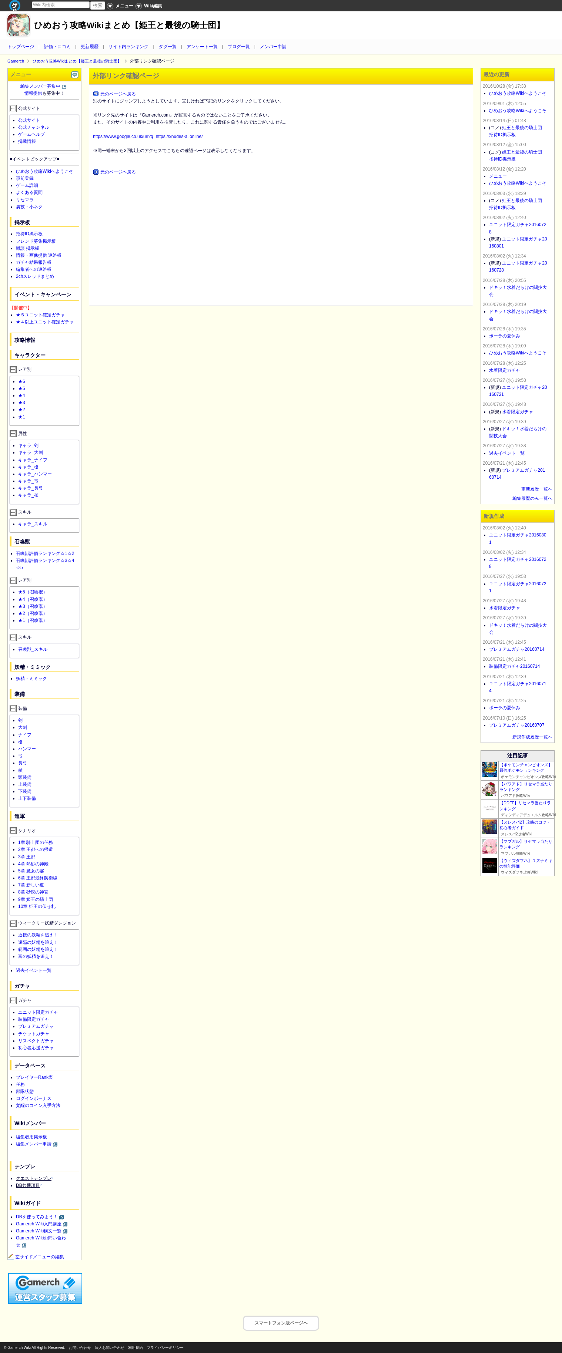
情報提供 (33, 93)
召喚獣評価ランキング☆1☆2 (45, 553)
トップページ (20, 46)
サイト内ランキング (128, 46)
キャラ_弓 (28, 481)
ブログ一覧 (239, 46)
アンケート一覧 (202, 46)
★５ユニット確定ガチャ (40, 314)
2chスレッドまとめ (35, 276)
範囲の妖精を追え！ (38, 949)
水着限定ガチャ (504, 370)
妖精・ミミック (31, 678)
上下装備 (27, 798)
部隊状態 (25, 1091)
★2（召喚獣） (32, 613)
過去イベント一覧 (33, 970)
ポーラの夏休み (504, 336)
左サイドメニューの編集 (36, 1256)
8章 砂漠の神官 (33, 892)
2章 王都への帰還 (35, 849)
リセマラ (25, 199)
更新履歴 (89, 46)
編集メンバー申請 (33, 1144)
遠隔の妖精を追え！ (38, 942)
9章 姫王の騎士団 (35, 899)
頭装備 (24, 777)
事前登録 (25, 178)
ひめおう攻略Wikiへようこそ (44, 171)
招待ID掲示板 (29, 233)
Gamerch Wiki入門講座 (38, 1223)
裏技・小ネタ (29, 206)
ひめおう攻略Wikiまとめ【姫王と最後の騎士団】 (129, 25)
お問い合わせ (80, 1348)
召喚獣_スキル (32, 649)
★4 (21, 395)
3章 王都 (26, 856)
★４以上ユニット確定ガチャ (45, 321)
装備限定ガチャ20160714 (514, 666)
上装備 (24, 784)
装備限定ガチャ (33, 1019)
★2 (21, 409)
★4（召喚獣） (32, 599)
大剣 (22, 727)
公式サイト (29, 120)
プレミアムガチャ (36, 1026)
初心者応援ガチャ (36, 1047)
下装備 (24, 791)
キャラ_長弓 (30, 488)
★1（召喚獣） (32, 620)
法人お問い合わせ (109, 1348)
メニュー (498, 176)
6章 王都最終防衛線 (37, 878)
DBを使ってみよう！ (37, 1216)
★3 (21, 402)
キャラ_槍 (28, 466)
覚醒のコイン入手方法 (38, 1105)
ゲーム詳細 (27, 185)
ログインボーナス (33, 1098)
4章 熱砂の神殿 (33, 863)
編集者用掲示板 (31, 1137)
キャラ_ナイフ (32, 459)
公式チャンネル (33, 127)
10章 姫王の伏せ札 (37, 906)
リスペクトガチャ (36, 1040)
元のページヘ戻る (118, 94)
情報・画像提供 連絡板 (38, 255)
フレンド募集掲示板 (36, 241)
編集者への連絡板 (33, 269)
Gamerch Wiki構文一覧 (38, 1230)
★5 (21, 388)
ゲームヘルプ (31, 134)
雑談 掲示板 (27, 248)
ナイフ (24, 734)
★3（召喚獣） (32, 606)
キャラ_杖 (28, 495)
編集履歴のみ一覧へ (532, 498)
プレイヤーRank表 (34, 1077)
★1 (21, 417)
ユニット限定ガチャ (38, 1012)
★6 (21, 381)
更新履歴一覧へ (536, 489)
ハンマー (27, 748)
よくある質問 (29, 192)
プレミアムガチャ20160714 (516, 649)
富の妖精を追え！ (36, 956)
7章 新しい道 (31, 885)
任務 (20, 1084)
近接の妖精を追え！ (38, 935)
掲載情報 (27, 141)
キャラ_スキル (32, 523)
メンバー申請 (273, 46)
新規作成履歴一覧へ (532, 737)
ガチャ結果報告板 (33, 262)
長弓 (22, 762)
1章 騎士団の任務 (35, 842)
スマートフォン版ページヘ (281, 1323)
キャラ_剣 (28, 445)
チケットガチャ (33, 1033)
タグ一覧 (168, 46)
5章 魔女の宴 (31, 871)
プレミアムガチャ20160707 (516, 725)
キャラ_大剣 (30, 452)
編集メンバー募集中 (40, 86)
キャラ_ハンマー (35, 474)
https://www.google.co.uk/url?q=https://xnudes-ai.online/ (148, 136)
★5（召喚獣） (32, 592)
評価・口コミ (57, 46)
